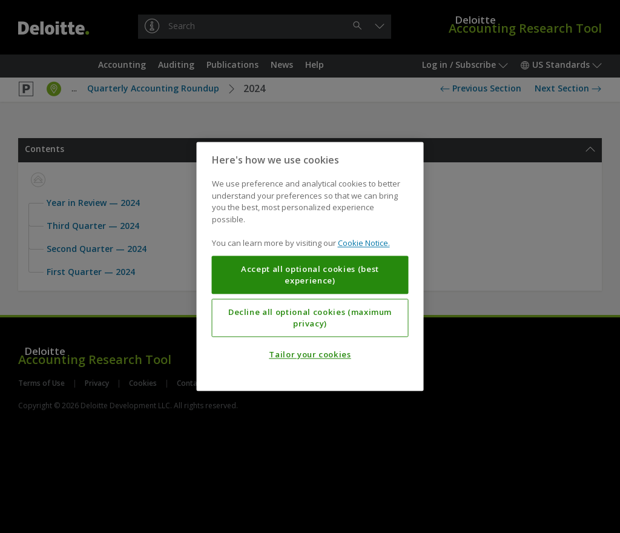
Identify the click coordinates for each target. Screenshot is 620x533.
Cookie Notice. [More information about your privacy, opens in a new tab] (364, 243)
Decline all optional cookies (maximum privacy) (310, 318)
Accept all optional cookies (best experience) (310, 275)
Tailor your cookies (310, 354)
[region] (310, 266)
